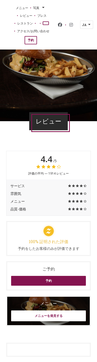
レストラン (25, 23)
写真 (39, 7)
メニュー (22, 8)
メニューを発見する (49, 316)
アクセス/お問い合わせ (33, 31)
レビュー (26, 15)
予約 (31, 40)
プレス (42, 15)
